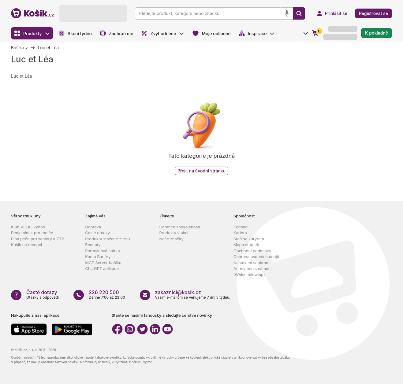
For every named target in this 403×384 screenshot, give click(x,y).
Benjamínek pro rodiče (32, 232)
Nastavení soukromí (252, 262)
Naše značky (171, 238)
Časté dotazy (97, 232)
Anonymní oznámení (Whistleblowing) (252, 271)
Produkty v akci (173, 232)
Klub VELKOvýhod (28, 226)
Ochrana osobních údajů (256, 256)
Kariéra (240, 232)
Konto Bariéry (97, 256)
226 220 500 (104, 292)
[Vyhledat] (299, 13)
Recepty (93, 244)
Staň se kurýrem (248, 238)
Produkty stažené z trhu (107, 238)
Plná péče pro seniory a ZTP (37, 238)
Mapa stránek (246, 244)
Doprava (93, 226)
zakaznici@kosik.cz (178, 292)
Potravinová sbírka (102, 250)
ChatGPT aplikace (102, 268)
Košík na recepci (26, 244)
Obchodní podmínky (252, 250)
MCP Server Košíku (103, 262)
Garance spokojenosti (179, 226)
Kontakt (240, 226)
